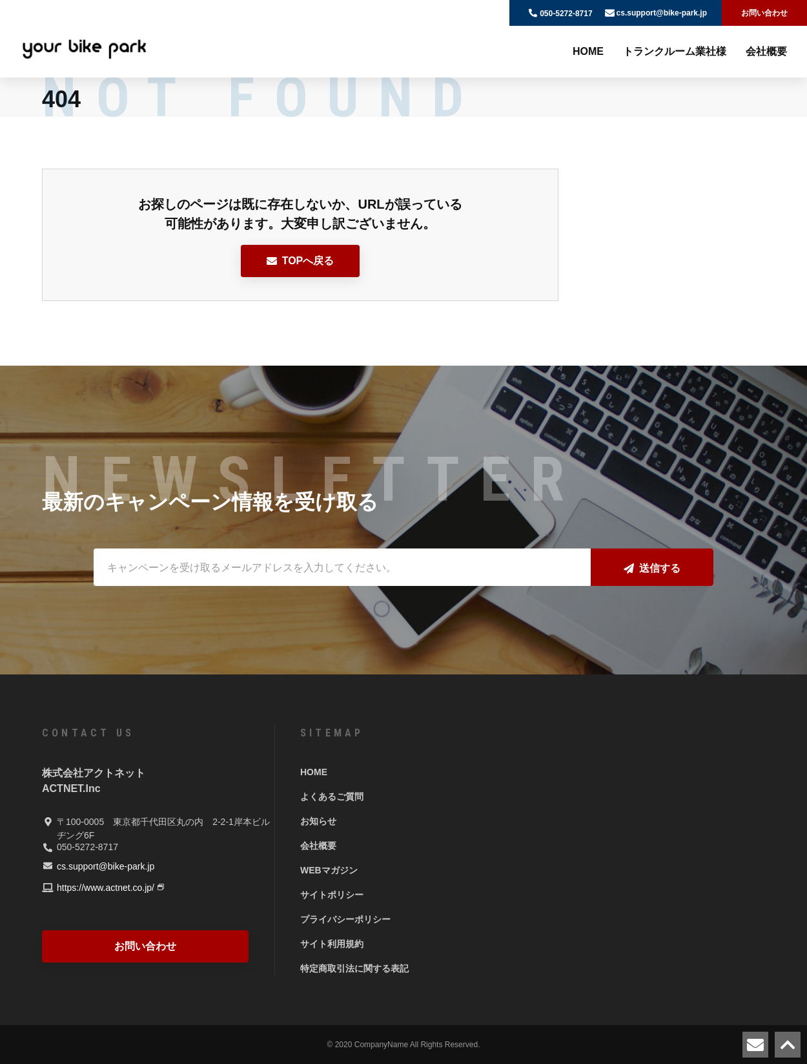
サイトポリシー (331, 895)
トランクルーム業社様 (674, 51)
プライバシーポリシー (345, 919)
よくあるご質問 (331, 796)
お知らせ (318, 821)
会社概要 (766, 51)
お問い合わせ (764, 12)
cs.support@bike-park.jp (662, 12)
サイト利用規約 (331, 944)
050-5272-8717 (566, 13)
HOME (588, 51)
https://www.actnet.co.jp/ (105, 887)
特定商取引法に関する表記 (354, 968)
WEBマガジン (329, 870)
